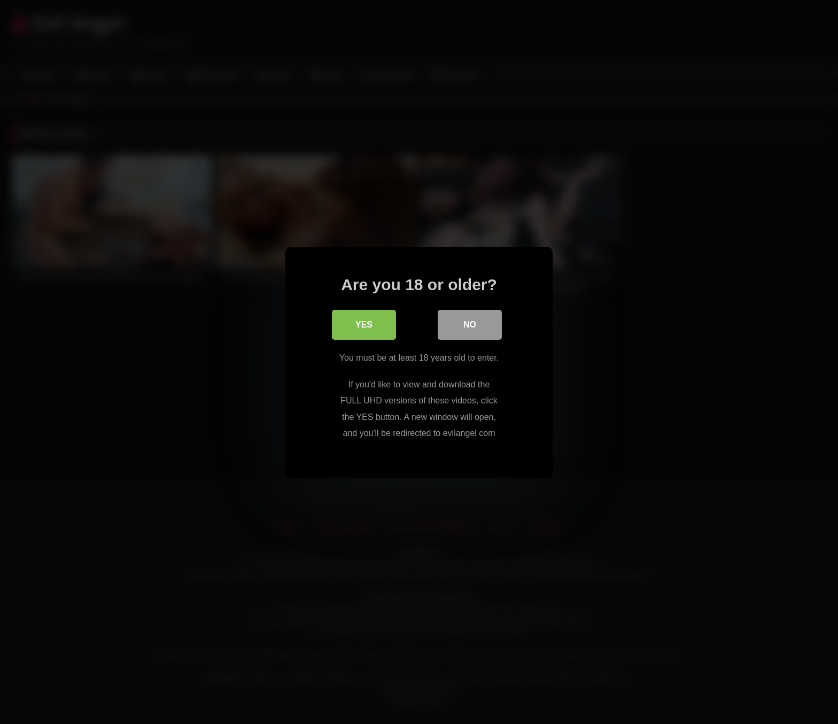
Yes (364, 324)
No (469, 324)
